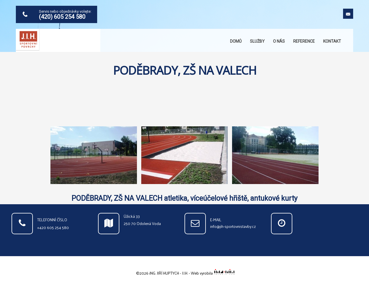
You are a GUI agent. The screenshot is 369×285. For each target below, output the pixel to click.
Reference (304, 41)
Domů (236, 41)
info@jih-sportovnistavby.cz (233, 226)
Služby (257, 41)
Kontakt (332, 41)
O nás (279, 41)
